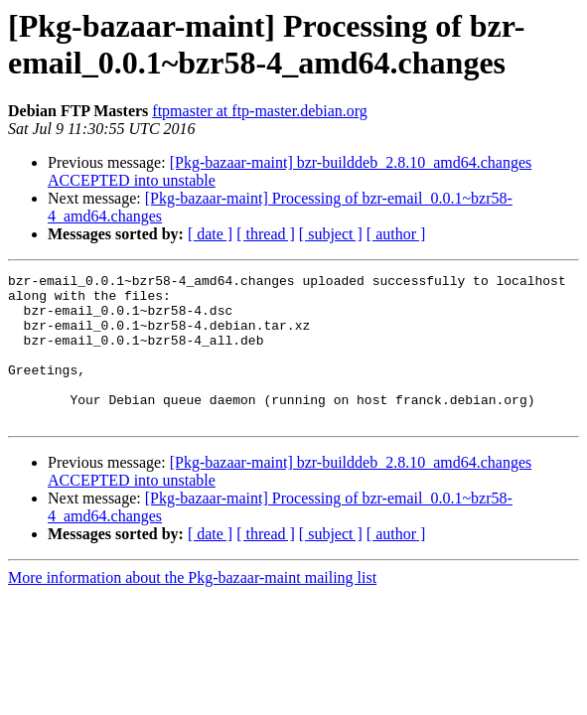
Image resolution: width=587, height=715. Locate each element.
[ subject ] (331, 233)
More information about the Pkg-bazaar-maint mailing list (192, 607)
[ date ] (210, 233)
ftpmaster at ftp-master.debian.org (259, 110)
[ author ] (396, 233)
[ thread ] (265, 233)
